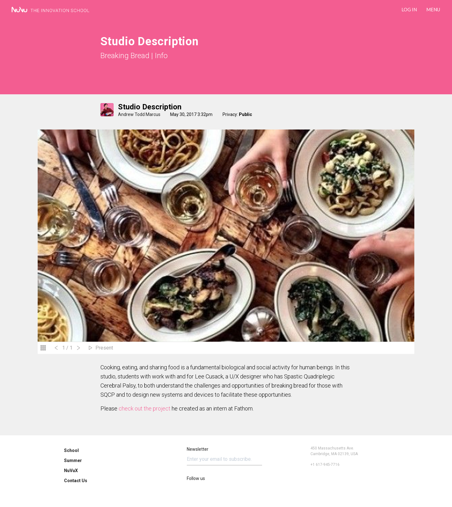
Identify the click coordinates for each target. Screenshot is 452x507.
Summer (73, 460)
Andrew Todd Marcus (139, 114)
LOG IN (409, 9)
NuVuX (71, 470)
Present (104, 348)
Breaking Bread (124, 55)
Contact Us (75, 480)
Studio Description (149, 106)
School (71, 450)
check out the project (144, 408)
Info (161, 55)
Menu (433, 9)
